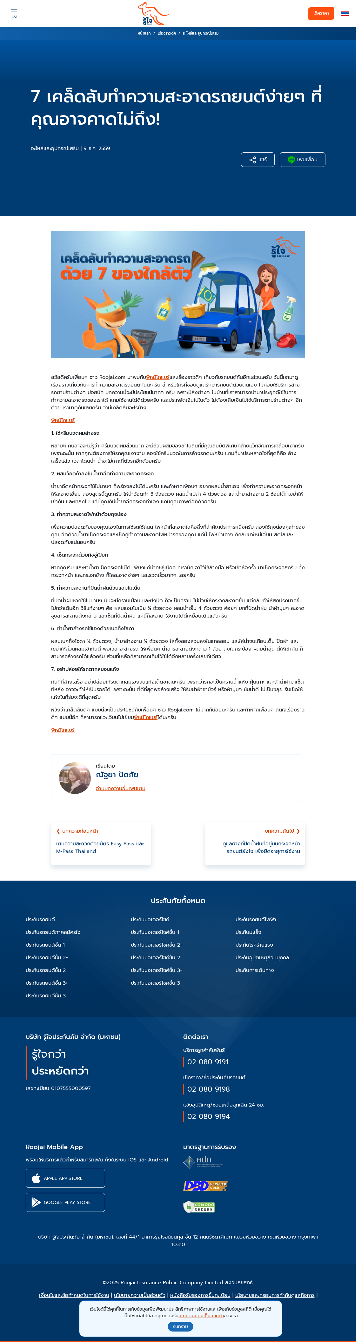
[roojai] (154, 13)
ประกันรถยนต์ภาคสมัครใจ (53, 932)
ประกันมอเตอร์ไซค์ (150, 919)
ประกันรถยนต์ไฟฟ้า (256, 919)
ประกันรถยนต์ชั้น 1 (45, 945)
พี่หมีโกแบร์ (158, 377)
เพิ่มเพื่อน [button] (303, 160)
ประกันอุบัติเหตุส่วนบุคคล (262, 958)
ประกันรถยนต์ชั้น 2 (46, 970)
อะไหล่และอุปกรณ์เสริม (55, 148)
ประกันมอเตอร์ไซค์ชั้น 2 (155, 958)
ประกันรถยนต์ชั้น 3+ (47, 983)
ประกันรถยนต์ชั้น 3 (46, 996)
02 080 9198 (208, 1089)
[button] (345, 13)
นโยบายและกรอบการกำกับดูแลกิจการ (275, 1295)
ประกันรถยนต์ (40, 919)
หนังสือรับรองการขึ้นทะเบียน (200, 1295)
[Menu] (14, 13)
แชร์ (258, 160)
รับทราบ (180, 1326)
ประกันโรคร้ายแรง (254, 945)
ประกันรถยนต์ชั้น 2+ (47, 958)
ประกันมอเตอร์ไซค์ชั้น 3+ (156, 970)
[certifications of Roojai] (205, 1185)
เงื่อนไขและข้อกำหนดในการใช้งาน (74, 1295)
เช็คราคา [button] (321, 13)
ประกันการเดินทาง (255, 970)
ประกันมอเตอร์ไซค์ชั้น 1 (155, 932)
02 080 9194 (208, 1116)
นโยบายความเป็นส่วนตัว (139, 1295)
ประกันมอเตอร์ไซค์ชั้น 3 (155, 983)
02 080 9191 (207, 1062)
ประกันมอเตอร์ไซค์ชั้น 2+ (156, 945)
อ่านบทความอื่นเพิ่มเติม (120, 788)
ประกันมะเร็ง (248, 932)
